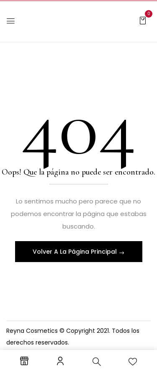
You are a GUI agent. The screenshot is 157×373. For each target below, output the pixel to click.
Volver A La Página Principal (75, 251)
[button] (143, 20)
